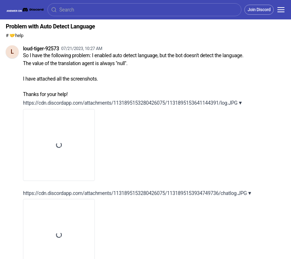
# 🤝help (14, 35)
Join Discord (259, 9)
